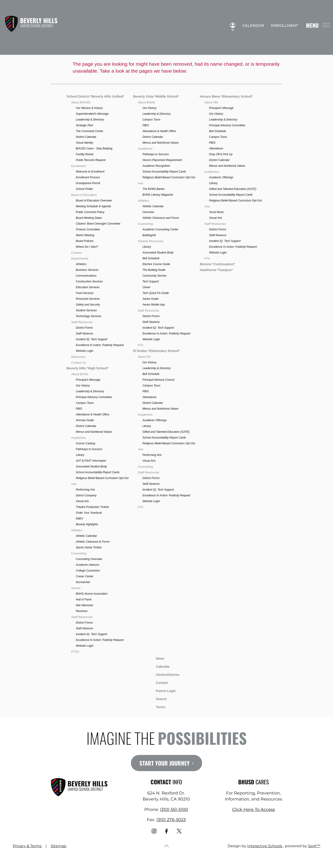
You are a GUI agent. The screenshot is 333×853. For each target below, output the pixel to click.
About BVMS (146, 102)
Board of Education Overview (94, 200)
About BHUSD (80, 102)
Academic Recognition (156, 165)
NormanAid (83, 582)
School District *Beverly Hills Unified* (95, 96)
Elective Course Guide (156, 264)
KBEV (79, 518)
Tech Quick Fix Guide (155, 293)
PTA (140, 345)
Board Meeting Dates (89, 217)
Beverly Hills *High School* (87, 368)
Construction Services (89, 281)
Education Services (88, 287)
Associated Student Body (91, 466)
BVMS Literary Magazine (157, 194)
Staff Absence (84, 333)
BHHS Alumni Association (92, 593)
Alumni (75, 588)
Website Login (84, 350)
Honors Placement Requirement (162, 160)
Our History (83, 385)
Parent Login (162, 690)
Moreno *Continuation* (217, 264)
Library (80, 455)
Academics (78, 437)
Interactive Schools (264, 846)
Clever (146, 287)
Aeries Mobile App (153, 304)
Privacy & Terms (27, 846)
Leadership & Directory (90, 119)
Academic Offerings (154, 420)
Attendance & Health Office (92, 414)
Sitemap (58, 846)
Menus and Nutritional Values (94, 431)
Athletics (81, 264)
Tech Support (150, 281)
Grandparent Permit (88, 183)
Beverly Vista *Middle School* (156, 96)
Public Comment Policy (90, 212)
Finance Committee (88, 229)
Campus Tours (85, 403)
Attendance (149, 397)
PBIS (79, 408)
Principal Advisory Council (158, 379)
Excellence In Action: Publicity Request (100, 345)
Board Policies (85, 241)
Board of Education (84, 195)
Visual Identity (84, 142)
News (156, 657)
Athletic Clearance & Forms (93, 541)
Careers (76, 252)
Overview (148, 212)
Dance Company (86, 495)
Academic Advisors (87, 564)
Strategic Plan (84, 125)
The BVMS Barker (153, 189)
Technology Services (88, 316)
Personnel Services (88, 298)
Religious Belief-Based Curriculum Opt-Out (102, 478)
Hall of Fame (84, 599)
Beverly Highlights (87, 524)
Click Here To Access (253, 809)
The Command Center (89, 131)
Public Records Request (91, 160)
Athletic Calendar (86, 536)
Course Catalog (85, 443)
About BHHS (79, 374)
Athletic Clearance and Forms (160, 217)
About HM (211, 102)
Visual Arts (82, 501)
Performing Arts (85, 489)
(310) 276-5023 (171, 819)
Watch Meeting (85, 235)
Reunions (82, 611)
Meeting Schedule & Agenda (93, 206)
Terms (157, 706)
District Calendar (86, 137)
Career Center (84, 576)
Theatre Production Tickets (92, 507)
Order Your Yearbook (89, 512)
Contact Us (78, 362)
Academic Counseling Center (160, 229)
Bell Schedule (150, 258)
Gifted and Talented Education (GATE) (166, 431)
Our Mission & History (89, 108)
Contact (158, 683)
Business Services (87, 270)
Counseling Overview (89, 559)
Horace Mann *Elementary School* (226, 96)
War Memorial (84, 605)
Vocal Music (216, 212)
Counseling (78, 553)
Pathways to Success (89, 449)
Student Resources (150, 241)
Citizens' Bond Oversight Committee (98, 223)
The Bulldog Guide (153, 270)
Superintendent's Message (92, 113)
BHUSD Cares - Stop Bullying (94, 148)
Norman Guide (85, 420)
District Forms (84, 327)
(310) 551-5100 (174, 809)
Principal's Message (88, 379)
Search (158, 698)
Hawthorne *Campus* (216, 270)
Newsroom (78, 357)
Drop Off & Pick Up (220, 154)
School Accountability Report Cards (97, 472)
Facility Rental (84, 154)
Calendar (251, 26)
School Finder (84, 189)
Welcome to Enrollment (90, 171)
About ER (144, 357)
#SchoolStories (164, 675)
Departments (79, 258)
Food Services (85, 293)
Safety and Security (88, 304)
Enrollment (282, 26)
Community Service (154, 275)
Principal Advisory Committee (94, 397)
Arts (74, 484)
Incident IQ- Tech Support (91, 339)
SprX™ (314, 846)
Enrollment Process (88, 177)
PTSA (75, 651)
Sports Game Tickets (89, 547)
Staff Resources (81, 322)
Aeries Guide (150, 298)
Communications (86, 275)
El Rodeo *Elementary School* (156, 351)
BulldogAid (149, 235)
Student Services (86, 310)
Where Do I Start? (87, 246)
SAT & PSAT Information (91, 460)
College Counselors (88, 570)
